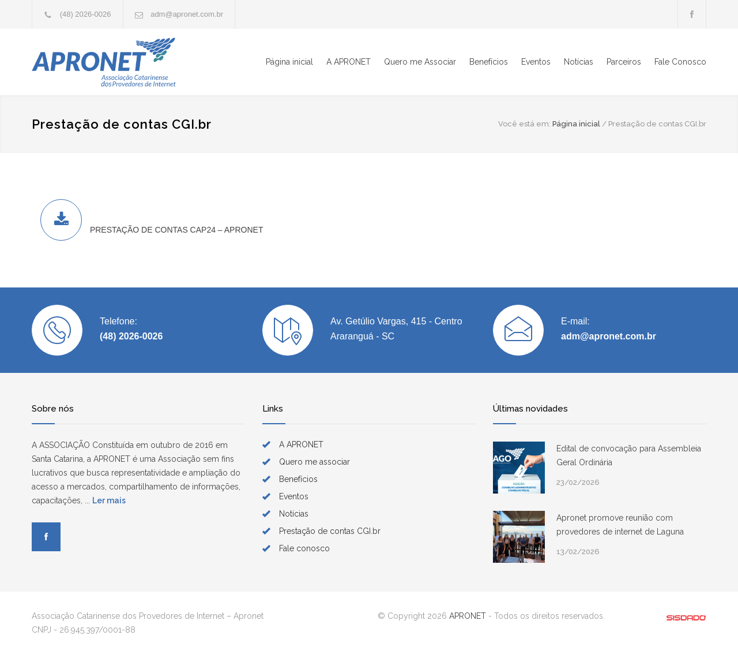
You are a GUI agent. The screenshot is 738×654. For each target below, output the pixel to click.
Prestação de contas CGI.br (330, 531)
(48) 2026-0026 (85, 14)
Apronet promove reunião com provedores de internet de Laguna (620, 524)
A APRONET (348, 61)
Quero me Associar (420, 61)
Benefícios (488, 61)
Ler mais (109, 500)
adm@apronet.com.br (186, 14)
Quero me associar (314, 461)
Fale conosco (304, 548)
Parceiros (624, 61)
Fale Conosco (680, 61)
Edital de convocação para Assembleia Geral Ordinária (628, 455)
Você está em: (524, 123)
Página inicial (289, 61)
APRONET (467, 616)
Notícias (578, 61)
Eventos (536, 61)
